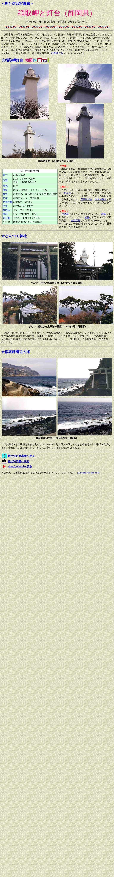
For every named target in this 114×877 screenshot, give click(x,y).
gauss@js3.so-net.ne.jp (88, 472)
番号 (5, 174)
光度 (5, 198)
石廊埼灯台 (57, 53)
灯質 (5, 194)
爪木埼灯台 (101, 199)
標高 (5, 214)
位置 (5, 180)
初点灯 (6, 218)
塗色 (5, 186)
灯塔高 (6, 210)
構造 (5, 190)
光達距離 (7, 202)
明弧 (5, 206)
